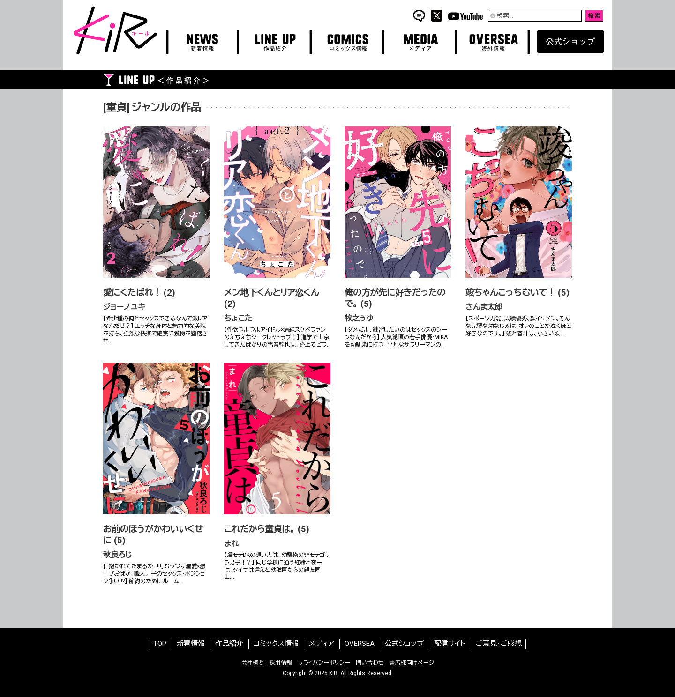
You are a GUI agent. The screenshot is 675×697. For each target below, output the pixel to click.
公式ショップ (404, 643)
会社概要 (252, 663)
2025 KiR (326, 673)
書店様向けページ (412, 663)
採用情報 (281, 663)
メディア (321, 643)
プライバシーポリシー (324, 663)
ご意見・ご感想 (499, 643)
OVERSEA (360, 643)
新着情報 (191, 643)
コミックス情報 (276, 643)
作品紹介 (229, 643)
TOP (159, 643)
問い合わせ (370, 663)
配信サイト (449, 643)
